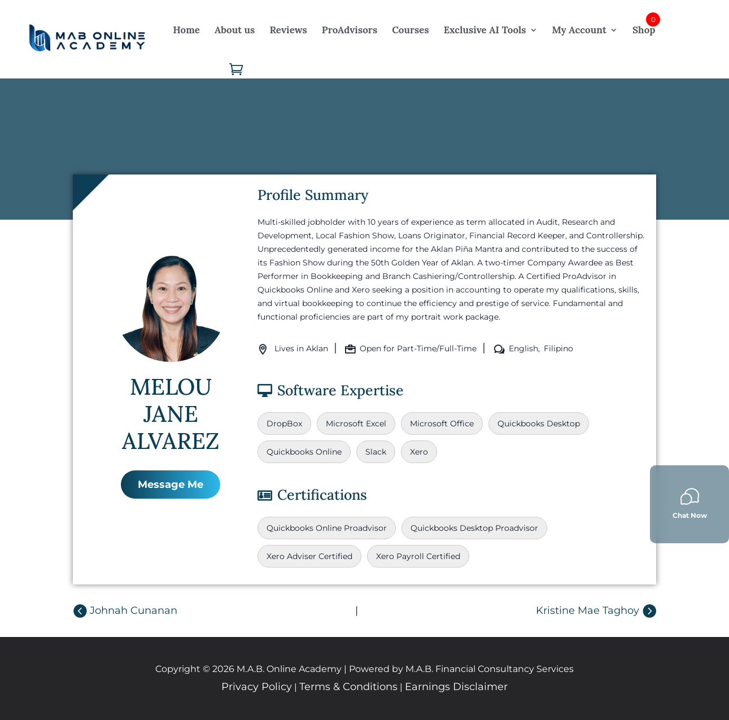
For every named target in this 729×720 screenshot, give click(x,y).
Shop (643, 30)
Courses (410, 30)
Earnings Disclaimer (456, 686)
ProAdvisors (349, 30)
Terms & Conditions (348, 686)
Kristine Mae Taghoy (587, 610)
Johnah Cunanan (133, 610)
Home (186, 30)
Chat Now (690, 503)
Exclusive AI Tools (485, 30)
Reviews (288, 30)
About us (235, 30)
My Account (579, 30)
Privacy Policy (256, 686)
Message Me (170, 484)
